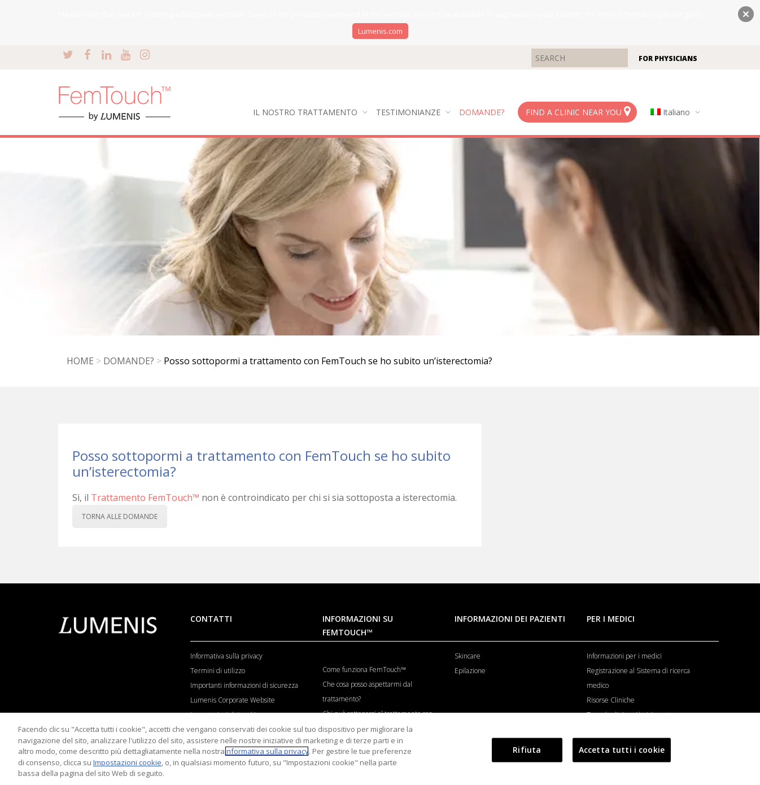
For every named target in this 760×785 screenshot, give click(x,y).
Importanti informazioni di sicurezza (244, 685)
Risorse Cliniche (611, 700)
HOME (80, 361)
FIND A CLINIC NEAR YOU (578, 111)
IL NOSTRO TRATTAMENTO (306, 112)
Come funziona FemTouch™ (364, 669)
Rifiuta (527, 749)
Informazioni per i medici (624, 656)
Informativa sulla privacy (226, 656)
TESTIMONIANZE (409, 112)
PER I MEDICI (611, 618)
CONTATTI (211, 618)
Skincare (468, 656)
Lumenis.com (380, 31)
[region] (380, 749)
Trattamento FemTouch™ (145, 497)
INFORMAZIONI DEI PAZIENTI (510, 618)
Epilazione (470, 670)
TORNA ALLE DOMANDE (120, 516)
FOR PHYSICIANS (668, 58)
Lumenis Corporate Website (232, 700)
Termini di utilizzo (217, 670)
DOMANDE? (481, 112)
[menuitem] (672, 112)
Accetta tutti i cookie (622, 749)
